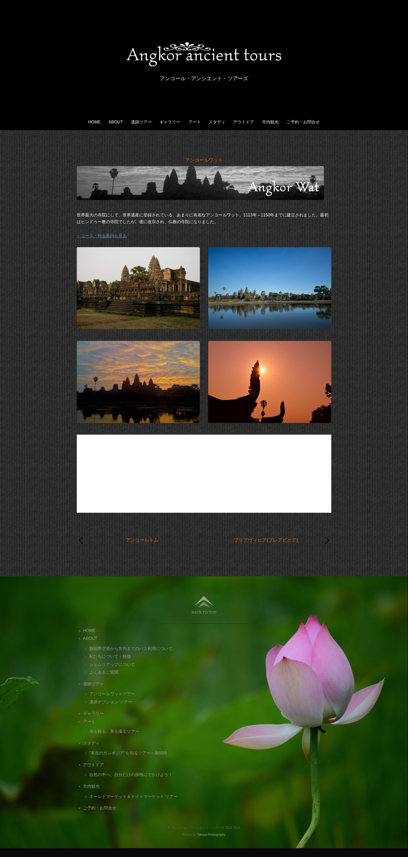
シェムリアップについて (112, 664)
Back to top (204, 612)
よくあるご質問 (103, 672)
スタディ (217, 122)
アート (194, 122)
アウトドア (243, 122)
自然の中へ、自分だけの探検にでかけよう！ (131, 774)
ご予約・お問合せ (303, 122)
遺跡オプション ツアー (110, 702)
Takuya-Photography (211, 834)
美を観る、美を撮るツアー (114, 731)
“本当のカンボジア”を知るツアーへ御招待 (128, 753)
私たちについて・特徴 (110, 656)
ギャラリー (170, 122)
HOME (94, 122)
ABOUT (116, 122)
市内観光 (270, 122)
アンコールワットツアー (112, 694)
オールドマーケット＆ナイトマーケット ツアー (133, 796)
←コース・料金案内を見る (102, 236)
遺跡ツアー (141, 122)
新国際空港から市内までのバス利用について (131, 648)
